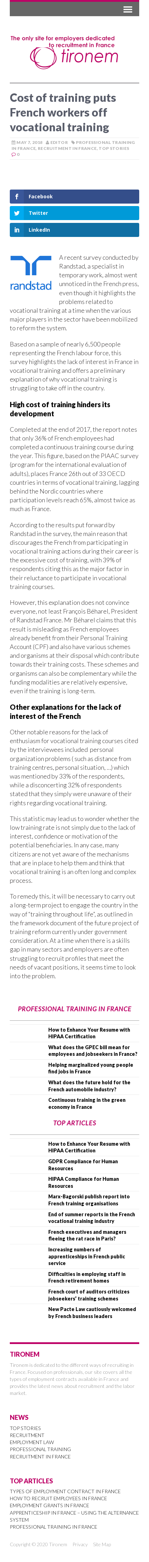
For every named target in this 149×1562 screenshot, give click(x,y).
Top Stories (114, 148)
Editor (59, 142)
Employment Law (32, 1442)
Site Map (102, 1544)
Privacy (80, 1544)
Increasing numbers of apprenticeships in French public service (86, 1256)
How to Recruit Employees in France (58, 1498)
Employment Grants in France (49, 1505)
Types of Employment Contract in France (65, 1491)
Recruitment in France (67, 148)
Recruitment (27, 1435)
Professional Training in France (53, 1527)
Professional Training (40, 1449)
